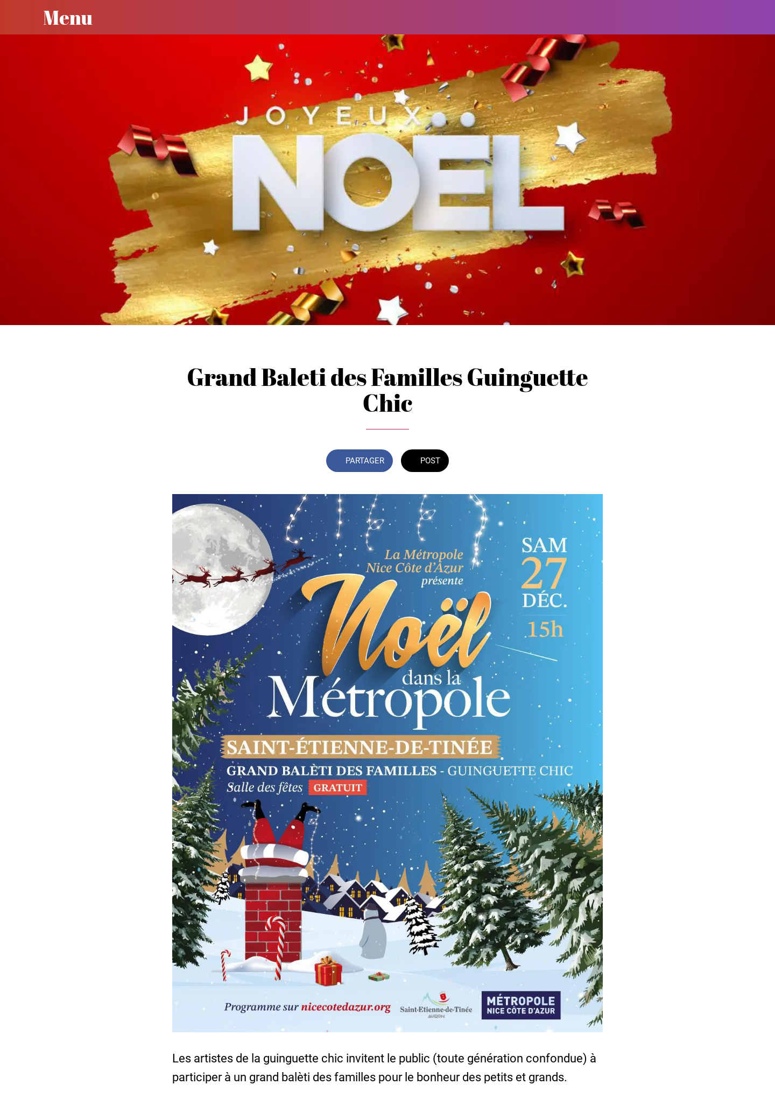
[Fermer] (21, 17)
